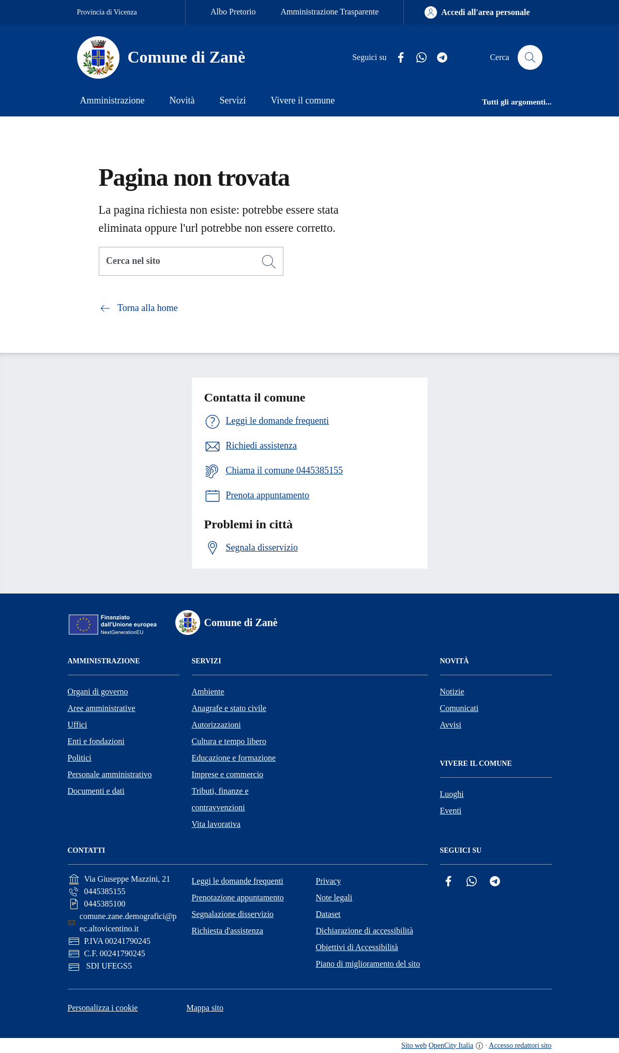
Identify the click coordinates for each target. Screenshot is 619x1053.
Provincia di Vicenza (107, 12)
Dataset (328, 914)
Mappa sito (204, 1007)
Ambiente (208, 691)
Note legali (334, 897)
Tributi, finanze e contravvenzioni (220, 799)
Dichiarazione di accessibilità (364, 930)
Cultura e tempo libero (229, 741)
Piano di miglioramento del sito (368, 963)
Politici (80, 757)
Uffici (77, 724)
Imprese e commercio (228, 774)
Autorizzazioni (216, 724)
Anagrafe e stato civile (229, 708)
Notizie (452, 691)
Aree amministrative (101, 708)
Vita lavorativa (216, 824)
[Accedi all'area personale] (477, 12)
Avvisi (450, 724)
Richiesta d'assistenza (227, 930)
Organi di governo (98, 691)
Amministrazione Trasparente (330, 11)
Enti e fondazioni (96, 741)
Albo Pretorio (233, 11)
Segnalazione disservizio (233, 914)
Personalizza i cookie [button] (103, 1007)
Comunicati (459, 708)
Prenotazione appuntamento (238, 897)
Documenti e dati (96, 791)
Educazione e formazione (234, 757)
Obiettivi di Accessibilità (357, 947)
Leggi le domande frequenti (237, 881)
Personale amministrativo (110, 774)
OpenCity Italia (451, 1045)
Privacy (328, 881)
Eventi (451, 810)
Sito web (414, 1045)
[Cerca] (268, 262)
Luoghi (452, 794)
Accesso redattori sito (520, 1045)
